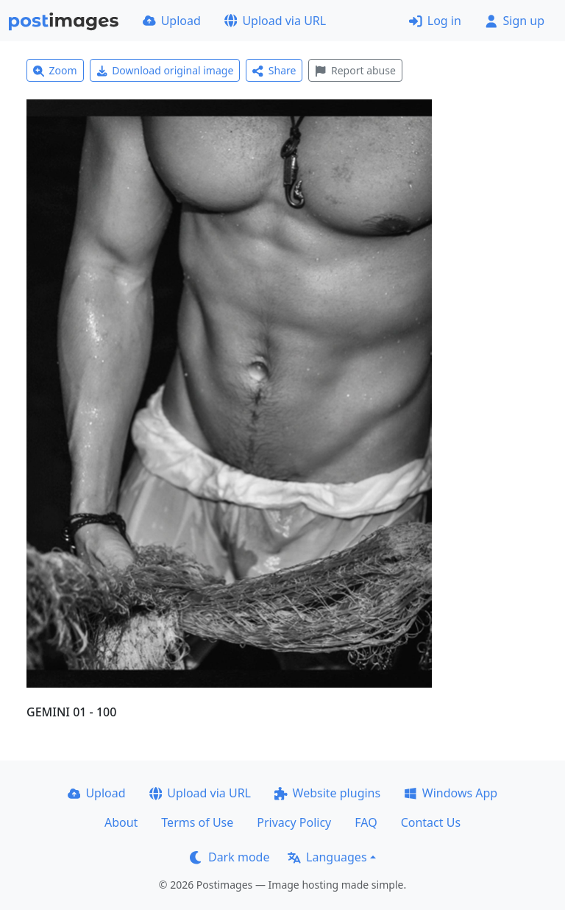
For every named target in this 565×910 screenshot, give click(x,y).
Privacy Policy (294, 822)
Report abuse (355, 70)
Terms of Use (197, 822)
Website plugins (327, 793)
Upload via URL (275, 21)
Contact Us (431, 822)
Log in (435, 21)
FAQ (366, 822)
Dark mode (229, 857)
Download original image (165, 70)
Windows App (450, 793)
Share (274, 70)
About (121, 822)
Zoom (55, 70)
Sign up (514, 21)
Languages (327, 857)
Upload (172, 21)
